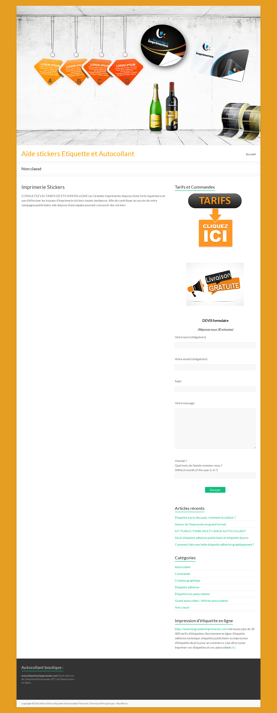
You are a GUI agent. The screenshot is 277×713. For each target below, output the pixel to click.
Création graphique (187, 580)
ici (233, 647)
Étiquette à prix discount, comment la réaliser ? (205, 517)
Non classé (182, 607)
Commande (182, 573)
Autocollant (182, 567)
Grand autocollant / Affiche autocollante (201, 600)
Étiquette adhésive (187, 587)
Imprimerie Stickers (43, 187)
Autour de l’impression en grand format (200, 524)
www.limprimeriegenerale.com (39, 675)
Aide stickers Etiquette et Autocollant (77, 153)
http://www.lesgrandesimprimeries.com (201, 629)
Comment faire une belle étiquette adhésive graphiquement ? (214, 544)
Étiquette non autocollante (192, 594)
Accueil (251, 154)
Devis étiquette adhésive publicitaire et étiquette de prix (212, 537)
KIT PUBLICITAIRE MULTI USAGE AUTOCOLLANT (210, 531)
